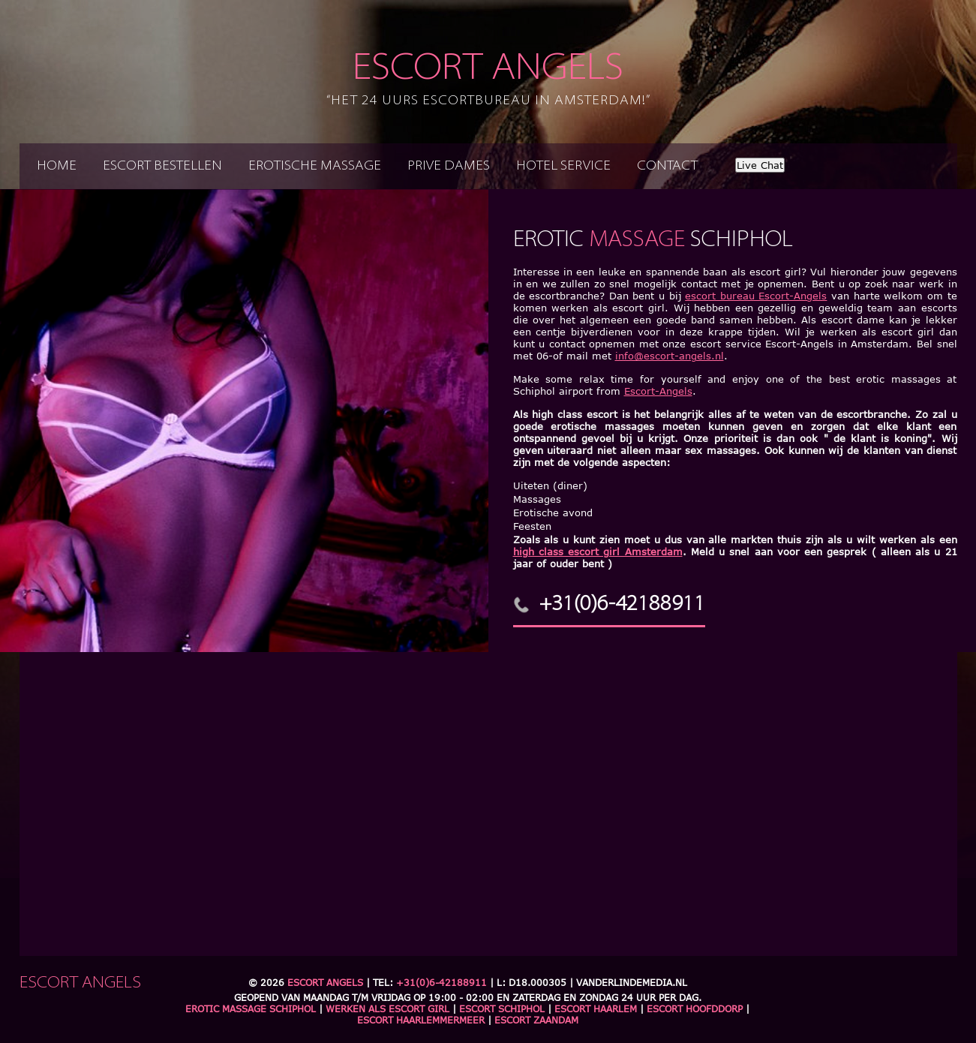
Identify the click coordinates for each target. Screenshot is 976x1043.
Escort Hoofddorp (695, 1008)
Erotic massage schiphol (250, 1008)
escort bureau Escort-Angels (756, 296)
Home (57, 166)
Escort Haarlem (595, 1008)
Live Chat (760, 165)
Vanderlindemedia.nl (631, 982)
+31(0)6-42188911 (622, 604)
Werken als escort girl (387, 1008)
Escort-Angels (658, 391)
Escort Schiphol (502, 1008)
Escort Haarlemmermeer (421, 1020)
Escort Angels (325, 982)
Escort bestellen (162, 166)
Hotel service (563, 166)
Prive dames (448, 166)
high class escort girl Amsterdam (598, 552)
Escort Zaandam (536, 1020)
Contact (667, 166)
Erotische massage (314, 166)
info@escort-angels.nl (669, 356)
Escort (488, 80)
